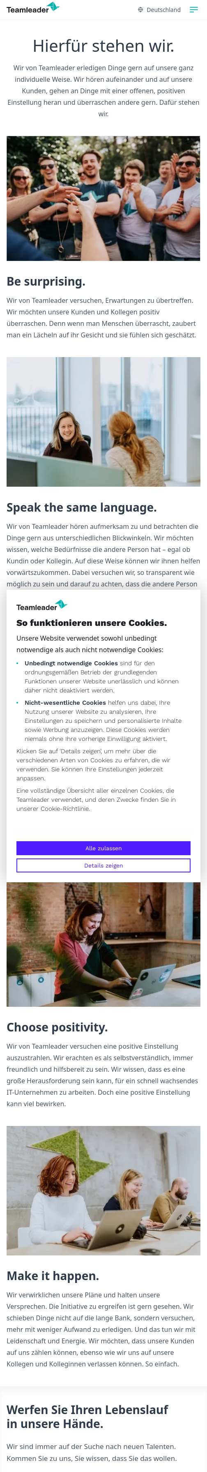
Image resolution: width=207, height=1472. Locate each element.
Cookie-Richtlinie (65, 808)
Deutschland (159, 10)
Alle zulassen (103, 848)
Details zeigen (103, 865)
